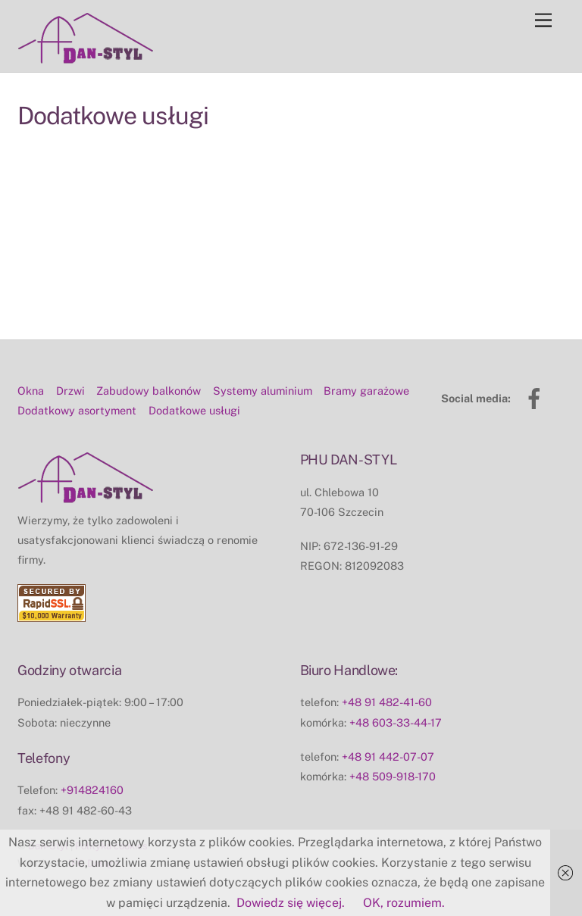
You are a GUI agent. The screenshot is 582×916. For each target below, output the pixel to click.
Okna (30, 390)
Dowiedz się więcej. (290, 903)
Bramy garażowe (366, 390)
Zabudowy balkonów (148, 390)
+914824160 (92, 789)
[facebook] (537, 397)
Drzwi (70, 390)
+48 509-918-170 (392, 776)
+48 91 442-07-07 (388, 756)
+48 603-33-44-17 (395, 722)
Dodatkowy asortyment (76, 410)
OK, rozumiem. (404, 903)
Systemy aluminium (262, 390)
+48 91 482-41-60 (387, 702)
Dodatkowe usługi (194, 410)
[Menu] (543, 21)
